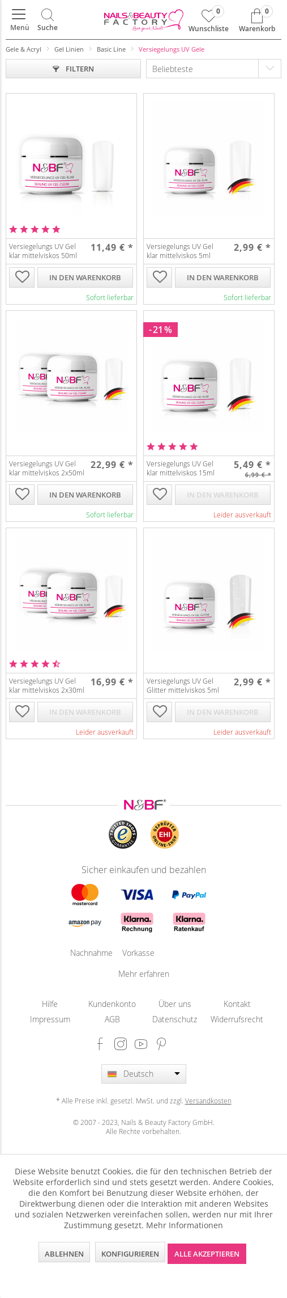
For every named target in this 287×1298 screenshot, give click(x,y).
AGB (112, 1019)
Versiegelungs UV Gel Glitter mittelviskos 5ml (183, 685)
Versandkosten (208, 1100)
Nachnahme (85, 952)
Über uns (175, 1003)
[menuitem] (19, 20)
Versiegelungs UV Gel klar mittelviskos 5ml (180, 251)
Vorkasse (137, 952)
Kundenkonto (112, 1003)
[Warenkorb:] (257, 20)
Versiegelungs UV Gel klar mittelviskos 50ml (43, 251)
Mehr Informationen (184, 1225)
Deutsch (138, 1073)
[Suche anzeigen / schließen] (48, 20)
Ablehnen (64, 1254)
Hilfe (50, 1003)
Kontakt (237, 1003)
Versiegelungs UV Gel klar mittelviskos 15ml (181, 468)
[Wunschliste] (209, 20)
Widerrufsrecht (237, 1019)
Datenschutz (174, 1019)
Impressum (50, 1019)
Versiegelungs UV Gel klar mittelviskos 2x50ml (46, 468)
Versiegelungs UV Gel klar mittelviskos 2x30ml (46, 685)
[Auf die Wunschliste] (22, 278)
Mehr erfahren (143, 973)
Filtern (73, 69)
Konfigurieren (130, 1254)
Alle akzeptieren (206, 1254)
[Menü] (19, 20)
